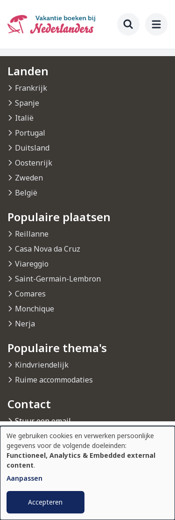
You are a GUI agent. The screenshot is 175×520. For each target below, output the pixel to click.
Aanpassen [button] (24, 478)
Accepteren (45, 502)
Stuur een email (43, 421)
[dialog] (87, 473)
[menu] (156, 24)
